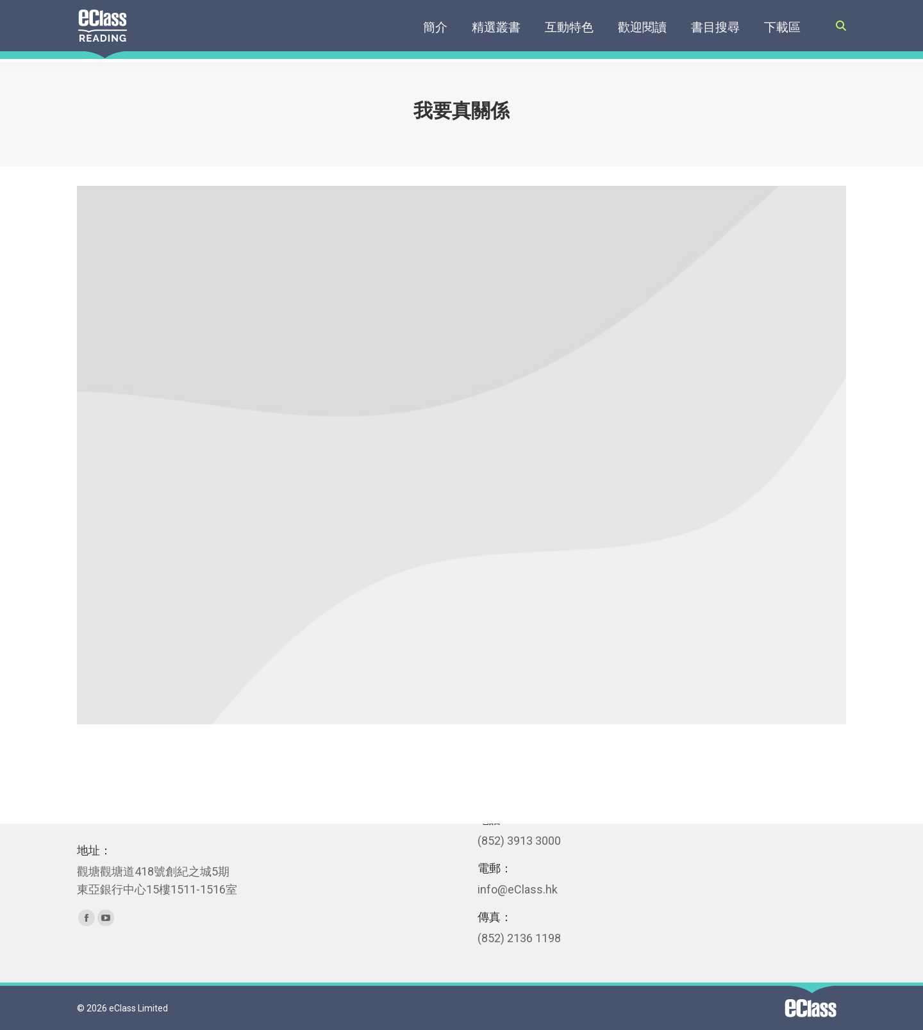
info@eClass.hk (518, 889)
